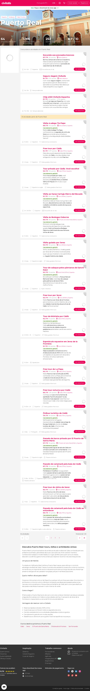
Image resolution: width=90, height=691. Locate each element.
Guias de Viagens (28, 656)
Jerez (28, 626)
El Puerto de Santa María (40, 626)
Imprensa (3, 654)
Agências (48, 656)
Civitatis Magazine (28, 654)
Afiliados (47, 654)
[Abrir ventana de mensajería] (4, 687)
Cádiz (22, 626)
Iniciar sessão (72, 3)
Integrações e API (51, 658)
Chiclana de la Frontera (58, 626)
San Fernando (73, 626)
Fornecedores (49, 651)
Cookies (87, 688)
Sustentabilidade (5, 656)
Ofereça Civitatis (5, 658)
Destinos (25, 651)
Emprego (48, 663)
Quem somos (4, 651)
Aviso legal (66, 688)
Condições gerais (57, 688)
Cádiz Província (21, 17)
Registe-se (84, 3)
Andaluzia (12, 17)
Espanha (4, 17)
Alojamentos (49, 661)
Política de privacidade (77, 688)
